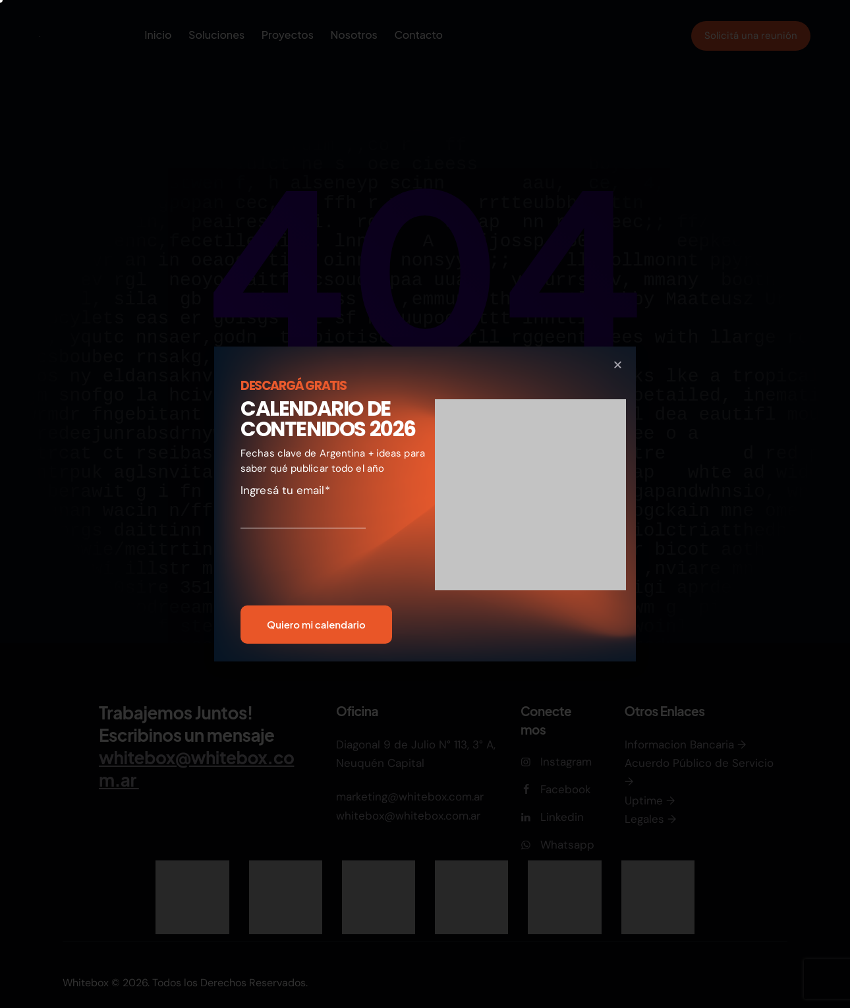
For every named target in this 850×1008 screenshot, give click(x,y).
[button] (618, 365)
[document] (425, 504)
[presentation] (318, 571)
